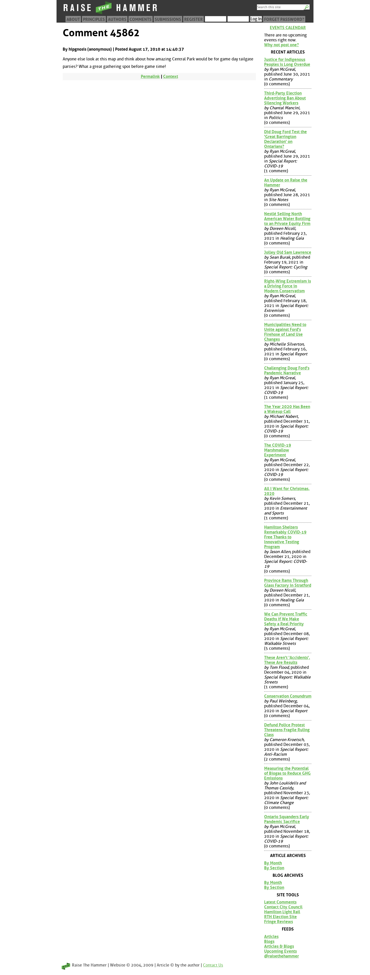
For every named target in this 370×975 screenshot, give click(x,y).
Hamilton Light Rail (282, 911)
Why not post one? (281, 44)
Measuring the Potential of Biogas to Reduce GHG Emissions (287, 773)
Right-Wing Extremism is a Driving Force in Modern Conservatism (287, 286)
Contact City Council (283, 907)
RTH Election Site (280, 916)
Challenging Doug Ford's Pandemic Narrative (286, 370)
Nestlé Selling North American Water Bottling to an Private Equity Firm (287, 218)
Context (170, 76)
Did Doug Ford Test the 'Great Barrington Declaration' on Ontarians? (285, 139)
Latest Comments (280, 902)
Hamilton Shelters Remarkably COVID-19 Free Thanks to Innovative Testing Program (285, 537)
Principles (94, 19)
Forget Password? (284, 19)
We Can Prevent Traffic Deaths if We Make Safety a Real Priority (285, 619)
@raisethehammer (281, 956)
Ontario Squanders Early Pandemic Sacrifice (286, 819)
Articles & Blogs (279, 946)
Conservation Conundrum (287, 696)
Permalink (150, 76)
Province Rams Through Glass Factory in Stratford (287, 583)
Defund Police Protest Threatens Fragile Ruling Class (287, 730)
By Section (274, 867)
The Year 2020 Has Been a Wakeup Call (287, 409)
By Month (273, 863)
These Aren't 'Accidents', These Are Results (287, 660)
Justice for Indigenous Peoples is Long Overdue (287, 62)
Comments (141, 19)
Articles (271, 936)
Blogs (269, 941)
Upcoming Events (280, 951)
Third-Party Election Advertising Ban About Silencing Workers (285, 98)
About (73, 19)
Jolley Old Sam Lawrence (287, 252)
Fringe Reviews (278, 921)
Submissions (168, 19)
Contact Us (213, 965)
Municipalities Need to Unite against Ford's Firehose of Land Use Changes (285, 332)
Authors (117, 19)
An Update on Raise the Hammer (285, 182)
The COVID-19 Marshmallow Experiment (277, 450)
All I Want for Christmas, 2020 (287, 491)
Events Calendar (288, 27)
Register (193, 19)
